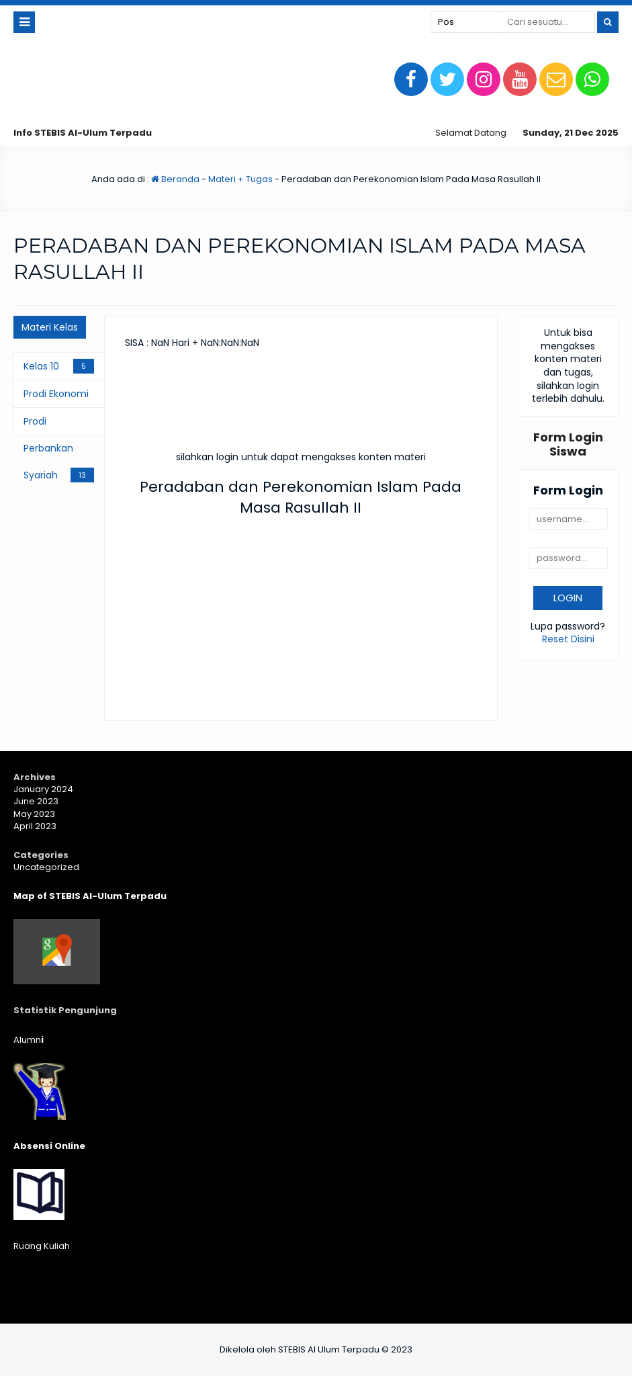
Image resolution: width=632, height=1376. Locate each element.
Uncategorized (46, 867)
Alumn (28, 1039)
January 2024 (43, 789)
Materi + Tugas (240, 179)
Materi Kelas (49, 327)
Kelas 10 (41, 366)
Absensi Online (49, 1146)
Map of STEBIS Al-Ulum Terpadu (90, 896)
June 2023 (35, 801)
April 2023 (34, 826)
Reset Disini (568, 639)
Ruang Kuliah (41, 1246)
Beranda (175, 179)
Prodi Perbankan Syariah (48, 448)
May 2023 (34, 814)
